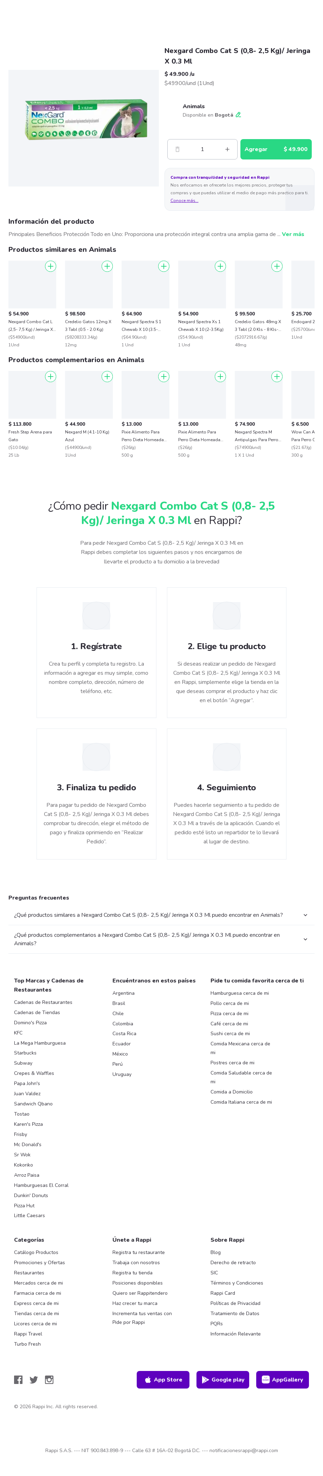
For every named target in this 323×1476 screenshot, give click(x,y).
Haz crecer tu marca (134, 1303)
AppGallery (282, 1380)
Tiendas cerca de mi (36, 1313)
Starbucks (25, 1053)
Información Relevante (236, 1334)
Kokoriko (23, 1165)
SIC (214, 1272)
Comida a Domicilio (232, 1092)
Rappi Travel (28, 1334)
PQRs (217, 1323)
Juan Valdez (27, 1093)
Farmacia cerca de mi (37, 1293)
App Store (163, 1380)
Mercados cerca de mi (38, 1283)
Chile (118, 1013)
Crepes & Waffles (34, 1073)
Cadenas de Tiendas (37, 1012)
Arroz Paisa (26, 1175)
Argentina (123, 993)
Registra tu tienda (132, 1272)
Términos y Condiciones (237, 1283)
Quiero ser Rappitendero (140, 1293)
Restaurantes (29, 1272)
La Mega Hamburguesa (40, 1043)
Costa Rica (124, 1033)
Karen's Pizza (28, 1124)
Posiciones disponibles (137, 1283)
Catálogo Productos (36, 1252)
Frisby (20, 1134)
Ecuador (121, 1043)
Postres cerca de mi (232, 1062)
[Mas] (227, 149)
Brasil (118, 1003)
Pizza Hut (24, 1205)
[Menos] (177, 149)
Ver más (293, 234)
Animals (194, 106)
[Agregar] (50, 266)
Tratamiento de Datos (235, 1313)
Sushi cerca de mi (230, 1033)
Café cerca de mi (229, 1023)
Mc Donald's (27, 1144)
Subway (23, 1063)
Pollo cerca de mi (230, 1003)
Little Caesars (29, 1215)
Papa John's (27, 1083)
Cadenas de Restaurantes (43, 1002)
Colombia (122, 1023)
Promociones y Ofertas (39, 1262)
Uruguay (121, 1074)
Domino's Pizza (30, 1022)
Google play (223, 1380)
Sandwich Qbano (33, 1104)
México (120, 1054)
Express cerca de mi (36, 1303)
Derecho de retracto (233, 1262)
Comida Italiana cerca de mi (241, 1102)
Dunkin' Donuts (31, 1195)
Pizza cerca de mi (229, 1013)
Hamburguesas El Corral (41, 1185)
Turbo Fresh (27, 1344)
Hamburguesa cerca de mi (240, 993)
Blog (216, 1252)
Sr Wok (22, 1154)
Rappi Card (223, 1293)
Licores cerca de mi (35, 1323)
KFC (18, 1033)
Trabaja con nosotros (136, 1262)
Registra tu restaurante (138, 1252)
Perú (117, 1064)
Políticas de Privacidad (235, 1303)
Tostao (22, 1114)
